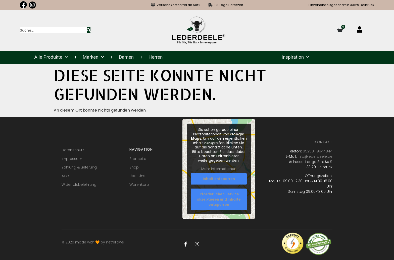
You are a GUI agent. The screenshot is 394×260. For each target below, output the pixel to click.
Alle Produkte (51, 57)
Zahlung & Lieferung (79, 167)
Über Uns (137, 175)
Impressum (72, 158)
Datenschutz (73, 149)
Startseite (137, 158)
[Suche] (88, 30)
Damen (126, 57)
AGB (65, 176)
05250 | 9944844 (317, 151)
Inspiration (295, 57)
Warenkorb (139, 184)
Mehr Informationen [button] (218, 169)
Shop (134, 167)
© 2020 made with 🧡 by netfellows (93, 242)
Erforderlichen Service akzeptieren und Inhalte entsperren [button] (219, 199)
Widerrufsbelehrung (79, 184)
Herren (156, 57)
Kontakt (323, 141)
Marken (93, 57)
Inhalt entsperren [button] (219, 178)
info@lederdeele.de (315, 156)
